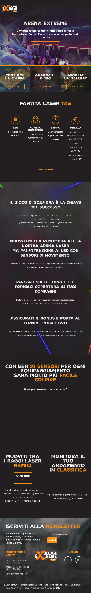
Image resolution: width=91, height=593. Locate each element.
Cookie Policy (23, 588)
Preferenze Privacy (72, 584)
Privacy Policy (10, 588)
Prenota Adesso (45, 169)
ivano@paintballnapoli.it (16, 573)
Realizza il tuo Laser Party (45, 44)
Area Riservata (37, 588)
